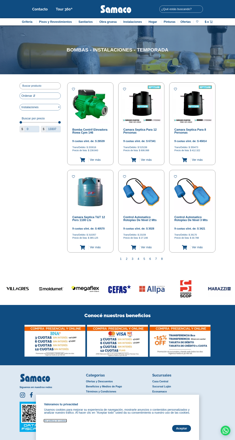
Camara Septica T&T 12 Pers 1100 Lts (88, 219)
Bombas (77, 49)
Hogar (154, 21)
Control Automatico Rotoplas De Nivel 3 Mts (191, 219)
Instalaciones (133, 21)
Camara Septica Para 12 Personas (140, 131)
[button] (22, 338)
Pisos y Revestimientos (56, 21)
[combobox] (181, 9)
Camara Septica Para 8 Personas (190, 131)
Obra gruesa (108, 21)
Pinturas (169, 21)
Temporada (152, 49)
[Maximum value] (53, 129)
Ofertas (185, 21)
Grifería (28, 21)
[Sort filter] (40, 96)
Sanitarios (86, 21)
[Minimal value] (40, 122)
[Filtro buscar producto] (40, 85)
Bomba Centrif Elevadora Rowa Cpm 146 (89, 131)
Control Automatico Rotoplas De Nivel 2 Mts (140, 219)
